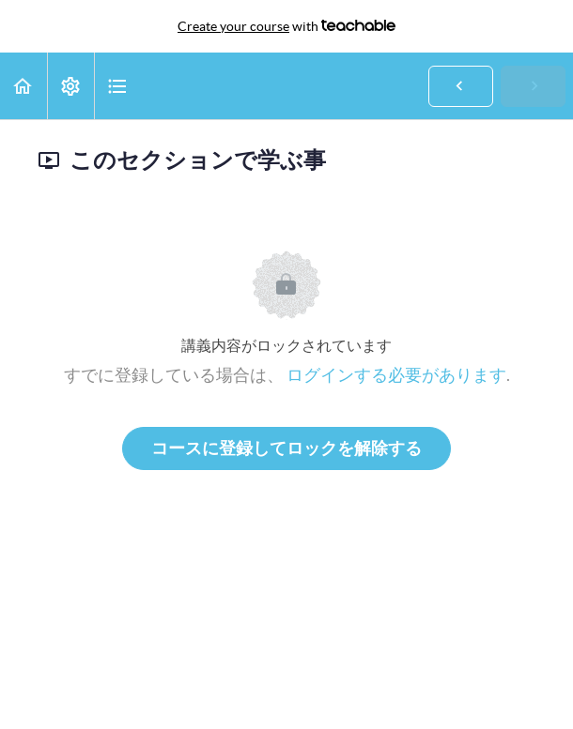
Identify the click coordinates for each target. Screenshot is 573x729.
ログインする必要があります (396, 375)
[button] (23, 86)
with (286, 26)
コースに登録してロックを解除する (286, 448)
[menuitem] (70, 86)
